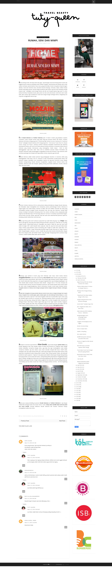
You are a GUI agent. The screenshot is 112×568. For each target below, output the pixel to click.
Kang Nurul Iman (30, 520)
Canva (76, 211)
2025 (77, 398)
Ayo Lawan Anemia (81, 334)
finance (76, 242)
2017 (77, 382)
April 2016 (79, 365)
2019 (77, 386)
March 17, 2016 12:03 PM (31, 522)
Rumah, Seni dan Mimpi (82, 326)
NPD (75, 225)
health (76, 247)
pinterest (84, 86)
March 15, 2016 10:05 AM (33, 509)
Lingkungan (77, 223)
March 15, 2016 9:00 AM (30, 498)
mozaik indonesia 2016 (39, 416)
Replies (24, 452)
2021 (77, 390)
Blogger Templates (65, 564)
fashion (76, 239)
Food (76, 220)
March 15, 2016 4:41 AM (30, 443)
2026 (77, 400)
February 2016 (80, 278)
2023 (77, 394)
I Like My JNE (80, 359)
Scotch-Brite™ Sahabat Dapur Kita (85, 304)
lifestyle (77, 256)
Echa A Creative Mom (82, 328)
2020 (77, 388)
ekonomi (77, 236)
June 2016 (79, 369)
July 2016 (79, 371)
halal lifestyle (78, 245)
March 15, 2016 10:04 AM (33, 485)
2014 (77, 270)
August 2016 (80, 373)
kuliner (76, 253)
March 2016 (80, 280)
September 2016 (81, 375)
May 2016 (79, 367)
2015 (77, 272)
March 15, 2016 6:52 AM (30, 472)
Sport (76, 228)
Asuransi (77, 209)
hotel (76, 250)
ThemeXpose (52, 564)
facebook (84, 80)
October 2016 (80, 377)
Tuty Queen (40, 43)
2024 (77, 396)
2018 (77, 384)
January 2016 (80, 276)
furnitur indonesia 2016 (43, 37)
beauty (76, 234)
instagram (78, 80)
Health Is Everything (81, 331)
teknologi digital (79, 259)
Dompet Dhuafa (78, 214)
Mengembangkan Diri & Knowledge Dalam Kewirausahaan (82, 317)
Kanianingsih (29, 470)
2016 (77, 274)
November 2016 (81, 379)
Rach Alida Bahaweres (32, 496)
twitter (77, 86)
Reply (66, 451)
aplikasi (76, 231)
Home (18, 0)
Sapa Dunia (28, 440)
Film (75, 217)
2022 (77, 392)
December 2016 (81, 381)
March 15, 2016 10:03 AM (33, 457)
